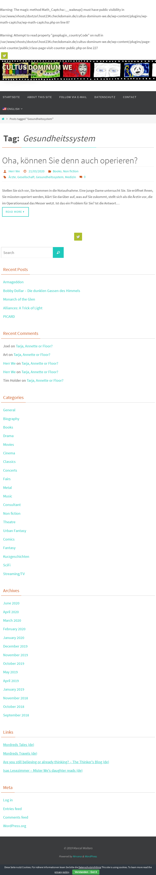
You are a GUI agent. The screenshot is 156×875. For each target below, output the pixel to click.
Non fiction (71, 171)
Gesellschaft (25, 177)
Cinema (9, 453)
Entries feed (12, 808)
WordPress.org (14, 825)
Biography (11, 418)
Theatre (9, 522)
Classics (9, 461)
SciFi (6, 565)
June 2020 (11, 603)
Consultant (12, 504)
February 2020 (14, 628)
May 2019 (10, 672)
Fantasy (9, 547)
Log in (8, 800)
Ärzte (12, 177)
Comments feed (15, 817)
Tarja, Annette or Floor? (34, 346)
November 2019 (15, 655)
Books (57, 171)
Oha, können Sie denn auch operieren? (70, 160)
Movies (8, 444)
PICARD (9, 316)
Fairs (7, 478)
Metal (7, 487)
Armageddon (13, 282)
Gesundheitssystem (49, 177)
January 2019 (13, 689)
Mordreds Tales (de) (18, 744)
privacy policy (62, 872)
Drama (8, 435)
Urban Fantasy (14, 530)
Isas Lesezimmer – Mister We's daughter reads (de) (42, 770)
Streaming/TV (14, 573)
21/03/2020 (36, 171)
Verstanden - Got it (86, 872)
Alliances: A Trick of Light (22, 308)
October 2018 (13, 706)
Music (7, 496)
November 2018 (15, 698)
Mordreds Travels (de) (20, 753)
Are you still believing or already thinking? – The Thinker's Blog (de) (56, 761)
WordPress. (91, 856)
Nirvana (77, 856)
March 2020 (12, 620)
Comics (9, 539)
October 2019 (13, 663)
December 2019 (15, 646)
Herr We (14, 171)
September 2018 (16, 715)
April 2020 (11, 611)
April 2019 (11, 680)
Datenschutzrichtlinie (90, 867)
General (9, 410)
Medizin (70, 177)
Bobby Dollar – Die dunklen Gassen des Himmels (41, 290)
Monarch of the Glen (19, 299)
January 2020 (13, 637)
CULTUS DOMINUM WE (37, 67)
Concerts (10, 470)
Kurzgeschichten (16, 556)
